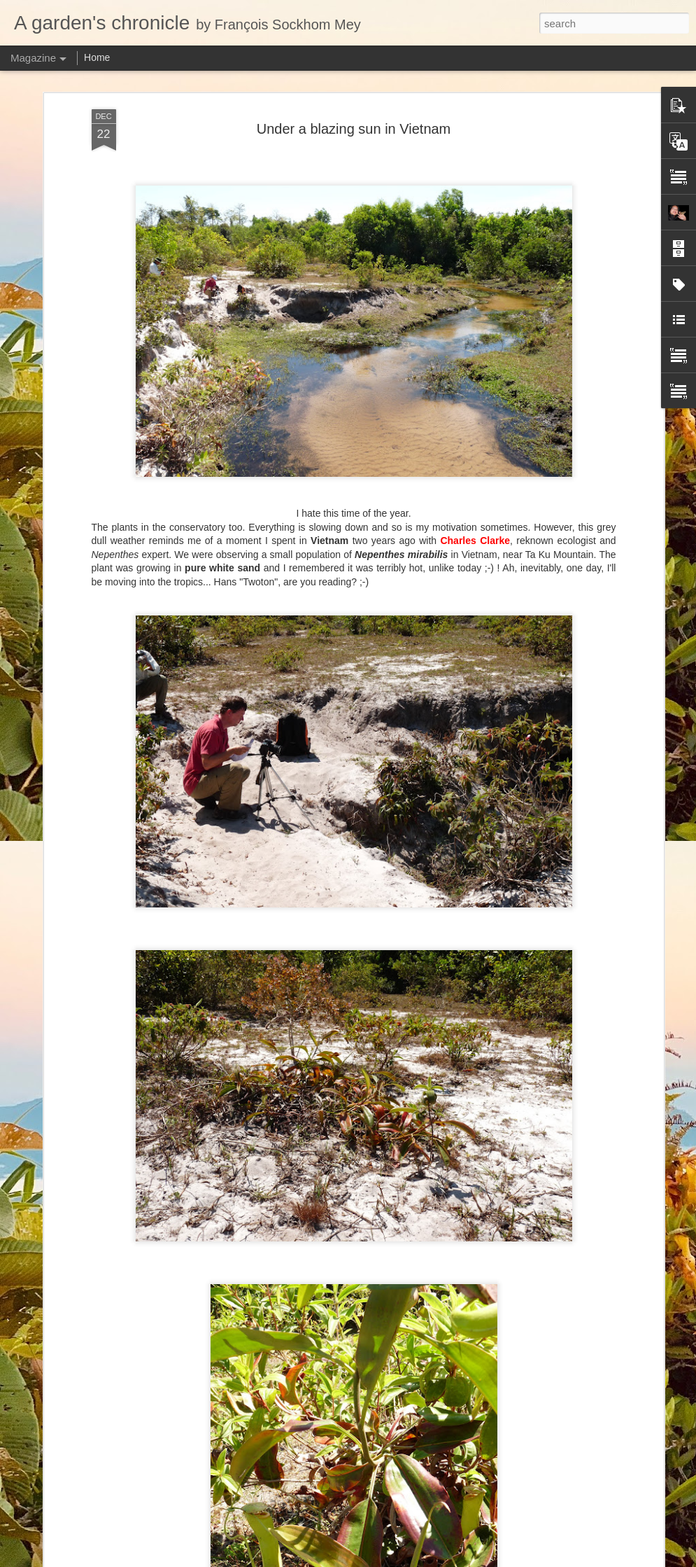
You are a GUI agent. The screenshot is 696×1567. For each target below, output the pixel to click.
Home (97, 57)
